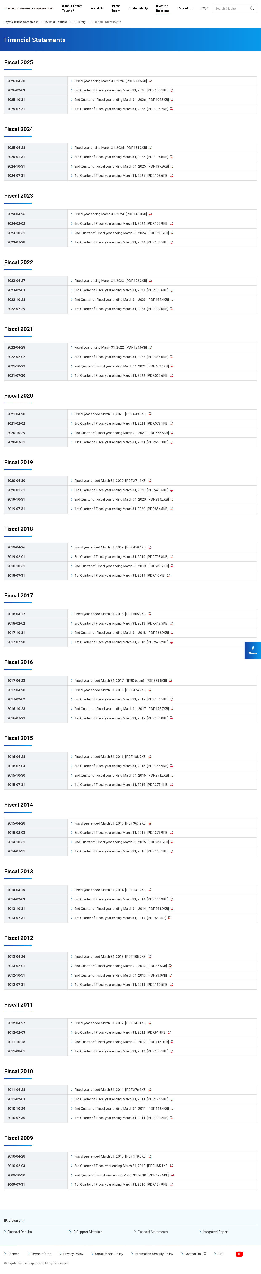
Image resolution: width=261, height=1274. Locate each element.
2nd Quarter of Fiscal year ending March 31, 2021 (122, 433)
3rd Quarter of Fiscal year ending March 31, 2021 (122, 424)
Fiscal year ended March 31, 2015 (111, 823)
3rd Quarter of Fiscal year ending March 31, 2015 (122, 833)
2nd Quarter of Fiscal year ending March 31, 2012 (122, 1042)
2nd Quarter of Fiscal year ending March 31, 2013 (121, 975)
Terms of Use (42, 1254)
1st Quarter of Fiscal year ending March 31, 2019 (120, 576)
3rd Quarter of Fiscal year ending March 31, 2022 (122, 357)
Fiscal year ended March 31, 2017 (111, 690)
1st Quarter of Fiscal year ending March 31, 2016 (122, 785)
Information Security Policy (157, 1254)
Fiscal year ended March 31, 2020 (111, 481)
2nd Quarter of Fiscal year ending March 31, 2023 (122, 300)
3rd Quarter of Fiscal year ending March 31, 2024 (122, 224)
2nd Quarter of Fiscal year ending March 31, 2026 (122, 100)
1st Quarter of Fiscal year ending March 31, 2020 (122, 509)
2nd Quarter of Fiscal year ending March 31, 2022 (122, 366)
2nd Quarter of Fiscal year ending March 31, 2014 (122, 909)
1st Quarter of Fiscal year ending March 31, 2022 (122, 376)
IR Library (12, 1220)
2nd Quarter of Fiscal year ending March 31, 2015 (122, 842)
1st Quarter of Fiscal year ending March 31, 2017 (122, 718)
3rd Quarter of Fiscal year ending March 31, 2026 (122, 90)
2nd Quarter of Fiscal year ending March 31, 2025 (122, 166)
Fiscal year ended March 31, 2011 (111, 1090)
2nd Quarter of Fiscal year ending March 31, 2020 (122, 499)
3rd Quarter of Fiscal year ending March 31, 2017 (122, 699)
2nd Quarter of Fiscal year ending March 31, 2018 (122, 633)
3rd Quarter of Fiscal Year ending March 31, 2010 (122, 1166)
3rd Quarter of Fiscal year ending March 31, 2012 (121, 1033)
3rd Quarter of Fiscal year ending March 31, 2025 (122, 157)
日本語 (204, 8)
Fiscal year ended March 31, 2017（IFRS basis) (121, 681)
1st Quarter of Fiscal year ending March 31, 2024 (122, 242)
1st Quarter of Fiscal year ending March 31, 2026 (122, 109)
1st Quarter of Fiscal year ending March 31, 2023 (122, 309)
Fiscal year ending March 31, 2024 (111, 214)
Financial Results (20, 1232)
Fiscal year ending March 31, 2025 (111, 148)
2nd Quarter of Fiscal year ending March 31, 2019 (122, 566)
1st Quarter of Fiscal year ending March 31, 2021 (122, 442)
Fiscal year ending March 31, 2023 (111, 281)
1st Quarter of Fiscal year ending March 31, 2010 (122, 1185)
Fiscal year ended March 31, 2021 (111, 414)
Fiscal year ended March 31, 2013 (111, 957)
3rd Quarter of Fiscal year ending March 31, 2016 (122, 766)
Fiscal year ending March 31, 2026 (111, 81)
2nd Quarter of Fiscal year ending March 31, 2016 (122, 775)
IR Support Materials (88, 1232)
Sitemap (14, 1254)
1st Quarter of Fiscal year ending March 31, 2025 (122, 176)
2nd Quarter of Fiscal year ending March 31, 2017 (122, 709)
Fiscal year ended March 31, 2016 (111, 757)
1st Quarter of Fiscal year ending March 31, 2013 (122, 985)
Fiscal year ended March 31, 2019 (111, 547)
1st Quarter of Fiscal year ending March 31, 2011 (122, 1118)
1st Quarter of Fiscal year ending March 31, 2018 (122, 642)
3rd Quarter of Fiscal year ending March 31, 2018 (122, 623)
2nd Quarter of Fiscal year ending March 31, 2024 (122, 233)
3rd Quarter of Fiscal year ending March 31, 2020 (122, 490)
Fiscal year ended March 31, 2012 (111, 1023)
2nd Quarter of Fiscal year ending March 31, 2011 (122, 1109)
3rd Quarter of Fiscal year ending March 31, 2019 (122, 557)
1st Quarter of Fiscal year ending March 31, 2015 (122, 851)
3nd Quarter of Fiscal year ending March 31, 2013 (121, 966)
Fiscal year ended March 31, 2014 (111, 890)
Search (252, 8)
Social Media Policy (110, 1254)
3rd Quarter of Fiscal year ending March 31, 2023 (122, 290)
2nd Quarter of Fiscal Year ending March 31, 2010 (122, 1175)
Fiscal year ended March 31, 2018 (111, 614)
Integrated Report (216, 1232)
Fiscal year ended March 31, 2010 (111, 1156)
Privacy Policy (73, 1254)
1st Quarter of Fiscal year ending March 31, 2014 (121, 918)
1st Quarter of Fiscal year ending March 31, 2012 (122, 1051)
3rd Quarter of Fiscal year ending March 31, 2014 (122, 899)
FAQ (225, 1254)
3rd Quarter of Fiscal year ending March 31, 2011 (122, 1099)
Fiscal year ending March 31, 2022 (111, 347)
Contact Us (197, 1254)
